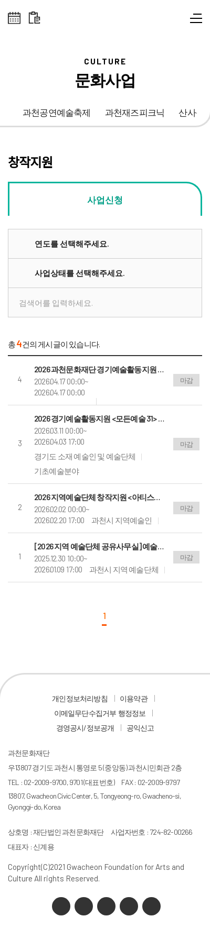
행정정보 (132, 713)
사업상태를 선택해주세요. (80, 273)
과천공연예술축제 (57, 113)
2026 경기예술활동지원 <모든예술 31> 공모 (99, 418)
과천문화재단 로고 (105, 21)
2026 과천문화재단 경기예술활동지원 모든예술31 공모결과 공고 (99, 369)
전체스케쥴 (14, 18)
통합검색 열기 (177, 21)
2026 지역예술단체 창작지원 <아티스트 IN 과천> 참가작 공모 (99, 497)
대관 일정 (34, 18)
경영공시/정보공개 (85, 727)
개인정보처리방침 (80, 698)
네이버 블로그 (84, 906)
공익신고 (140, 727)
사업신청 (105, 199)
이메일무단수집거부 (85, 713)
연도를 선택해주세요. (72, 243)
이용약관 (134, 698)
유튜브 (106, 906)
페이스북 (151, 906)
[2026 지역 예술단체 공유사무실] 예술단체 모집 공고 (99, 546)
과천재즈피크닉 (134, 113)
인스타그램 (129, 906)
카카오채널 (61, 906)
